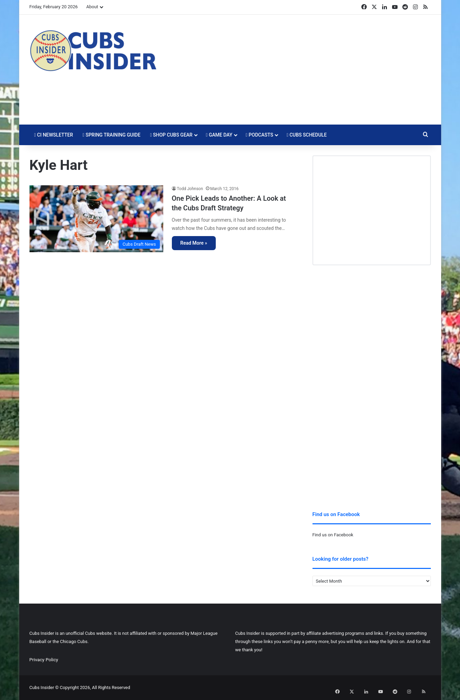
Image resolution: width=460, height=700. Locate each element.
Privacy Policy (44, 659)
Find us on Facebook (332, 534)
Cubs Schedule (306, 135)
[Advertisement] (299, 70)
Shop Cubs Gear (171, 135)
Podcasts (259, 135)
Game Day (219, 135)
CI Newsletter (53, 135)
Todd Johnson (190, 188)
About (92, 6)
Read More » (193, 243)
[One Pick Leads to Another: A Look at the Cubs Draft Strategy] (96, 218)
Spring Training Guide (112, 135)
